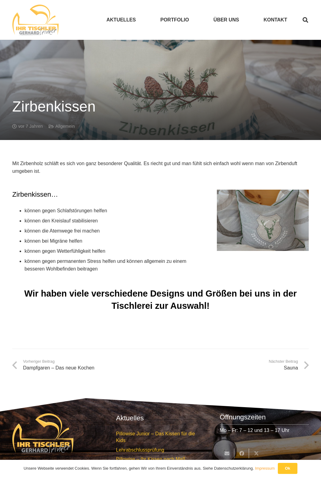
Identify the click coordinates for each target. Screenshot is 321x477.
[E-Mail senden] (227, 453)
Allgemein (65, 126)
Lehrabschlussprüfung (140, 449)
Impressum (264, 468)
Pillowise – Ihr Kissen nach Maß (151, 459)
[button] (305, 20)
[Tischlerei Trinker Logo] (35, 20)
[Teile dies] (241, 453)
